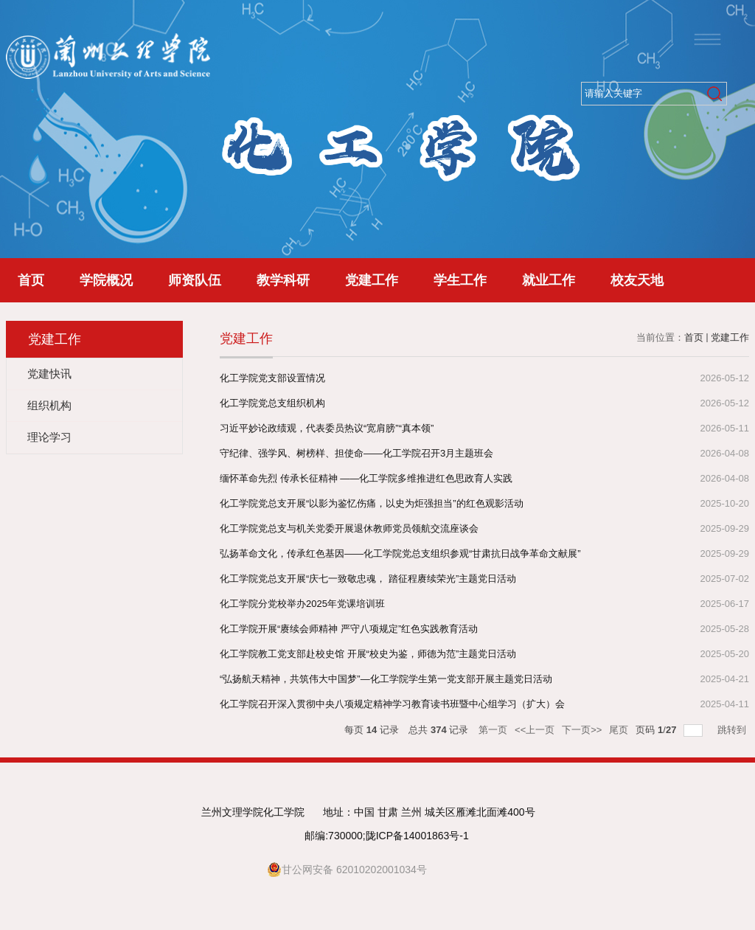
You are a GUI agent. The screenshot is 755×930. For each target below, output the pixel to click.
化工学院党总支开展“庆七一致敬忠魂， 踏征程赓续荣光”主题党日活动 (368, 578)
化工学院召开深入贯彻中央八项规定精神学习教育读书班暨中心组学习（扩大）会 (392, 703)
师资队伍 (194, 280)
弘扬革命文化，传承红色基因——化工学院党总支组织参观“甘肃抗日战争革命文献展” (400, 553)
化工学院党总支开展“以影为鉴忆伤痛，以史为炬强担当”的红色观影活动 (371, 503)
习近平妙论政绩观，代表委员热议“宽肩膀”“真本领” (327, 428)
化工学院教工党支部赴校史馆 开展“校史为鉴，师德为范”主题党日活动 (368, 653)
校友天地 (637, 280)
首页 (31, 280)
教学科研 (283, 280)
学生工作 (460, 280)
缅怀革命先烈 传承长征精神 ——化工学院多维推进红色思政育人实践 (366, 478)
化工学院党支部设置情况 (272, 378)
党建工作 (371, 280)
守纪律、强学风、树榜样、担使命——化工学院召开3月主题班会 (356, 453)
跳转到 (733, 729)
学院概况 (106, 280)
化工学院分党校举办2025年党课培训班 (302, 603)
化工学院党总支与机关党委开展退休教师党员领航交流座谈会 (349, 528)
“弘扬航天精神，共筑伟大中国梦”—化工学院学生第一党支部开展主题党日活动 (386, 678)
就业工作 (548, 280)
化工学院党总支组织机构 (272, 403)
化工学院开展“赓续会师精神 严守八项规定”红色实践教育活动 (349, 628)
